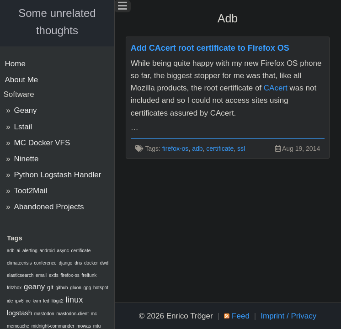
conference (45, 262)
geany (34, 286)
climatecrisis (19, 262)
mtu (97, 326)
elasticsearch (20, 275)
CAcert (276, 88)
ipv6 (19, 300)
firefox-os (70, 275)
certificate (81, 250)
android (47, 250)
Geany (25, 110)
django (65, 262)
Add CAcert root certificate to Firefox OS (210, 48)
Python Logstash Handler (57, 174)
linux (74, 299)
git (50, 287)
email (41, 275)
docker (91, 262)
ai (18, 250)
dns (78, 262)
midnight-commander (53, 326)
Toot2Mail (31, 190)
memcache (18, 326)
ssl (241, 148)
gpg (87, 287)
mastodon (44, 313)
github (61, 287)
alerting (29, 250)
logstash (19, 313)
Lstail (23, 126)
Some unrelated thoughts (57, 22)
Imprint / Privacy (288, 316)
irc (28, 300)
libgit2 (58, 300)
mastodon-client (72, 313)
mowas (83, 326)
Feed (241, 316)
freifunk (88, 275)
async (63, 250)
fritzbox (14, 287)
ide (10, 300)
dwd (104, 262)
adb (11, 250)
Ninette (26, 158)
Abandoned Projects (49, 206)
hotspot (100, 287)
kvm (36, 300)
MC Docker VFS (42, 142)
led (46, 300)
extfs (54, 275)
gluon (75, 287)
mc (94, 313)
